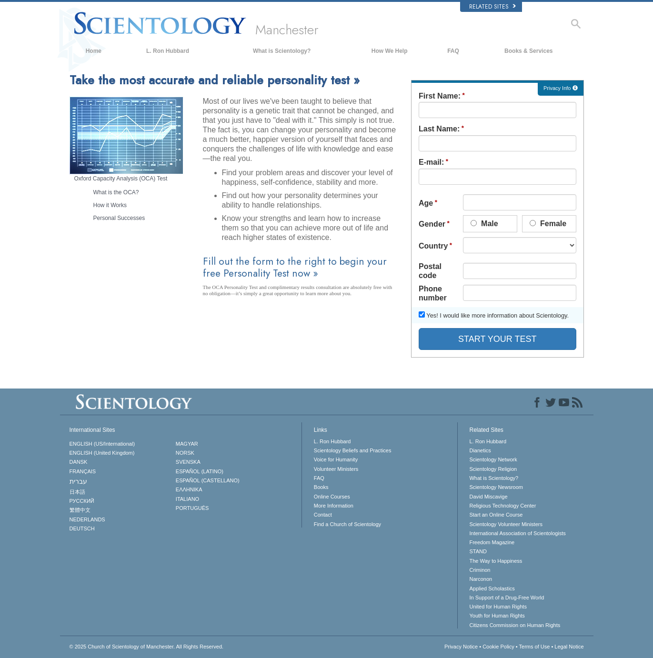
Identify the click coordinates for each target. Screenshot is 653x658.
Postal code (430, 270)
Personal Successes (119, 218)
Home (93, 51)
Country (433, 246)
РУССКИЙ (82, 501)
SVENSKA (188, 462)
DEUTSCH (82, 528)
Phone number (433, 293)
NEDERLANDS (87, 519)
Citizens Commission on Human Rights (514, 625)
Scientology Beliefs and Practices (353, 450)
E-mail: (431, 162)
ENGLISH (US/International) (102, 444)
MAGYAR (187, 444)
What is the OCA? (116, 192)
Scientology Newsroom (496, 487)
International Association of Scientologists (517, 533)
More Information (333, 505)
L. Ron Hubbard (167, 51)
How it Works (110, 205)
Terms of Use (534, 646)
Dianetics (480, 450)
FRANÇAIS (83, 471)
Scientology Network (493, 459)
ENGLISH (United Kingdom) (102, 453)
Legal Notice (568, 646)
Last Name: (439, 129)
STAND (477, 551)
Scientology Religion (493, 469)
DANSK (79, 462)
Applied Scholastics (491, 588)
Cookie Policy (498, 646)
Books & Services (528, 51)
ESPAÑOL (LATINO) (199, 471)
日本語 (77, 492)
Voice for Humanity (336, 459)
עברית (78, 481)
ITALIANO (187, 499)
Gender (432, 224)
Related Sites (492, 6)
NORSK (185, 453)
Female (548, 223)
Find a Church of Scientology (347, 524)
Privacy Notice (461, 646)
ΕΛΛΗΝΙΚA (189, 489)
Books (321, 487)
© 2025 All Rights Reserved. (147, 646)
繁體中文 (80, 510)
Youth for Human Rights (496, 615)
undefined (519, 245)
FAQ (453, 51)
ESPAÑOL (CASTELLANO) (208, 480)
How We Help (390, 51)
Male (484, 223)
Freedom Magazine (491, 542)
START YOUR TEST (497, 339)
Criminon (479, 570)
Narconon (480, 579)
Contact (323, 515)
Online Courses (332, 496)
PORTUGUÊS (192, 508)
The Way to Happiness (495, 561)
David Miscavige (488, 496)
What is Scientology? (282, 51)
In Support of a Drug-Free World (506, 597)
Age (426, 203)
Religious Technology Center (502, 505)
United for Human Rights (497, 606)
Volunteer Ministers (336, 469)
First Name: (440, 96)
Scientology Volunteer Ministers (505, 524)
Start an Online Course (495, 515)
